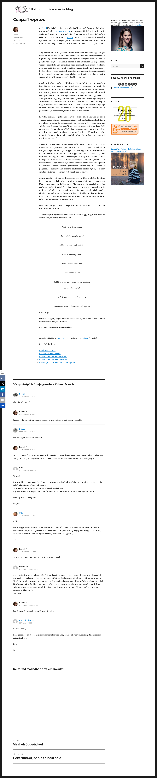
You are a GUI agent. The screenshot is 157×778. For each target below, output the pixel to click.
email (86, 338)
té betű (44, 28)
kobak (22, 394)
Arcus (95, 205)
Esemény (16, 40)
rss (83, 338)
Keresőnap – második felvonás (53, 356)
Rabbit (15, 34)
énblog (15, 43)
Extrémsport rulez (47, 350)
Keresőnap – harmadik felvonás (53, 359)
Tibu (21, 513)
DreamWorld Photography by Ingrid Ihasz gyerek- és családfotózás (127, 166)
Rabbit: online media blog (123, 88)
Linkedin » (138, 25)
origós (70, 37)
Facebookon (61, 338)
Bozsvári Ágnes (26, 620)
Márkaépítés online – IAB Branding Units (57, 362)
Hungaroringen (63, 31)
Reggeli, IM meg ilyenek (50, 353)
